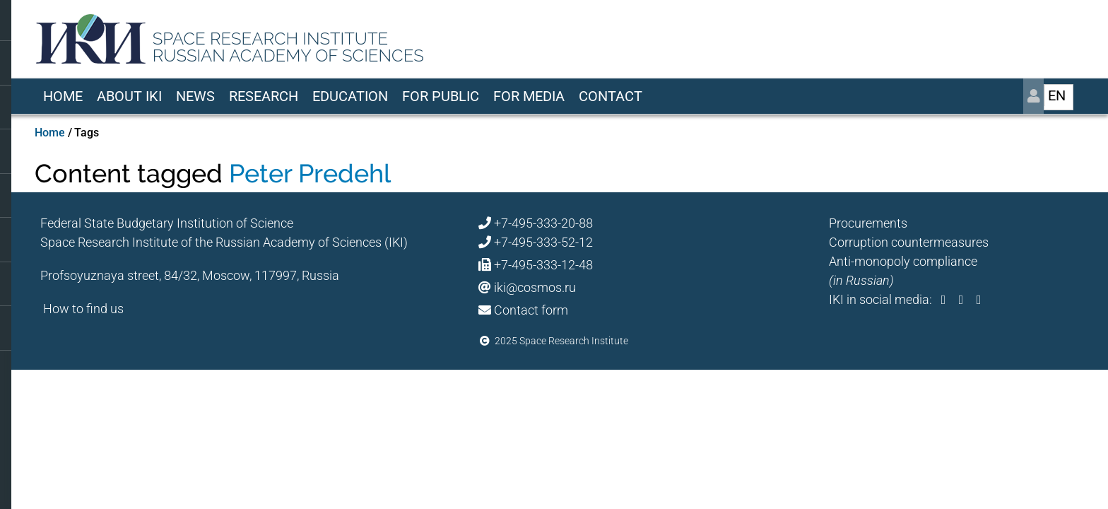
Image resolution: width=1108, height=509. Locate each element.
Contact (610, 96)
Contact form (531, 310)
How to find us (83, 308)
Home (63, 96)
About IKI (129, 96)
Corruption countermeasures (909, 242)
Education (350, 96)
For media (529, 96)
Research (263, 96)
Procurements (868, 223)
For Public (440, 96)
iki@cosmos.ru (535, 287)
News (195, 96)
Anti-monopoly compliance (903, 261)
